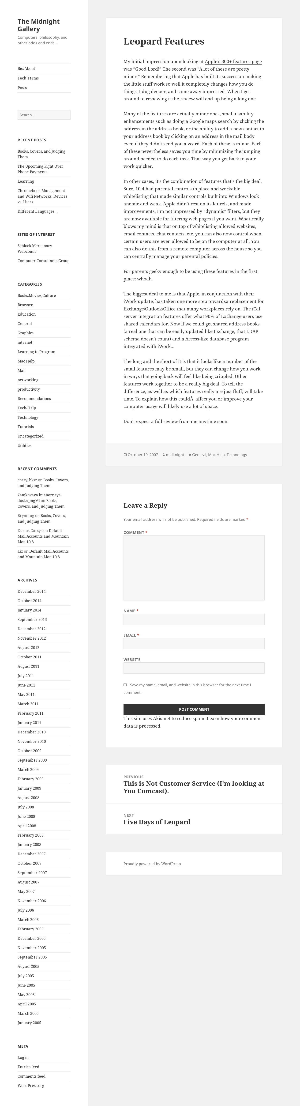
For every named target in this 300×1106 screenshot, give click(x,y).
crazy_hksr (27, 480)
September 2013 (32, 619)
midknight (175, 454)
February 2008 (31, 835)
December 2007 (32, 854)
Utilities (24, 445)
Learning (26, 181)
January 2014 (29, 610)
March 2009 (28, 769)
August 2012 (28, 647)
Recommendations (34, 398)
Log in (23, 1057)
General (25, 323)
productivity (29, 389)
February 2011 (31, 713)
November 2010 (32, 741)
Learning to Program (36, 351)
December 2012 (32, 628)
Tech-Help (27, 408)
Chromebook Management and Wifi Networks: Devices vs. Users (42, 196)
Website (132, 659)
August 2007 (28, 882)
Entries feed (28, 1066)
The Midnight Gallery (39, 25)
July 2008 (26, 807)
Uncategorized (31, 436)
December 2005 (32, 938)
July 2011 (26, 675)
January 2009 (29, 788)
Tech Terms (28, 78)
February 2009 (31, 778)
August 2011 (28, 666)
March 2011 (28, 703)
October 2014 (29, 600)
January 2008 (29, 844)
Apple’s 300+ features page (233, 61)
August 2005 (28, 966)
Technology (28, 417)
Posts (22, 87)
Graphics (26, 333)
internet (25, 342)
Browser (25, 304)
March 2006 (28, 919)
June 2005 (26, 985)
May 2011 (26, 694)
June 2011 (26, 685)
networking (28, 379)
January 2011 (29, 722)
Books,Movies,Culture (37, 295)
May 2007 (26, 891)
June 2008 (26, 816)
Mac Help (26, 361)
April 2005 (27, 1004)
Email (131, 635)
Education (27, 314)
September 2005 (32, 957)
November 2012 (32, 638)
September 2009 (32, 760)
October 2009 (29, 750)
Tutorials (26, 426)
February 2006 (31, 929)
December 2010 (32, 732)
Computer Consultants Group (44, 260)
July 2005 (26, 975)
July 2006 (26, 910)
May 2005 (26, 994)
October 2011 (29, 657)
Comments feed (31, 1076)
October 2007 (29, 863)
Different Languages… (38, 211)
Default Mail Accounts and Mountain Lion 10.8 (43, 536)
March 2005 (28, 1013)
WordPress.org (31, 1085)
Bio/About (26, 68)
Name (131, 610)
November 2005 (32, 947)
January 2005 (29, 1022)
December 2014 (32, 591)
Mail (22, 370)
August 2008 (28, 797)
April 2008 (27, 825)
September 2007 (32, 872)
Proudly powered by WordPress (152, 863)
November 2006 (32, 900)
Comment (136, 532)
